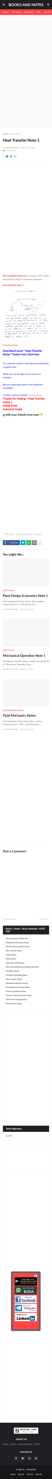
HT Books (28, 12)
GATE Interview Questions (16, 999)
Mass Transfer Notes (14, 979)
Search (48, 5)
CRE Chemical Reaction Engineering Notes (22, 967)
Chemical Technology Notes (16, 975)
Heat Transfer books (14, 1003)
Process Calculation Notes (16, 991)
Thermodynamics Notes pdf (17, 938)
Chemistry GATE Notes (15, 963)
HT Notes (16, 12)
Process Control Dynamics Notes (19, 995)
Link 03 (38, 1474)
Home (6, 12)
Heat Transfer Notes (24, 534)
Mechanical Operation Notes (17, 983)
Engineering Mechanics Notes (17, 942)
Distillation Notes (12, 971)
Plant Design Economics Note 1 (25, 596)
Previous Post (10, 919)
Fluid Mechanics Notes (13, 710)
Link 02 (30, 1474)
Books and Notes (26, 4)
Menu (3, 5)
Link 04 (47, 12)
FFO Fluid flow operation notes (18, 946)
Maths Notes (11, 959)
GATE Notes (15, 134)
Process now (35, 395)
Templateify (31, 1469)
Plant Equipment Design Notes (18, 987)
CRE (38, 12)
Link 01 (21, 1474)
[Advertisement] (26, 45)
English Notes (11, 955)
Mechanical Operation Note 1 (24, 655)
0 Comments (10, 150)
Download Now (10, 345)
